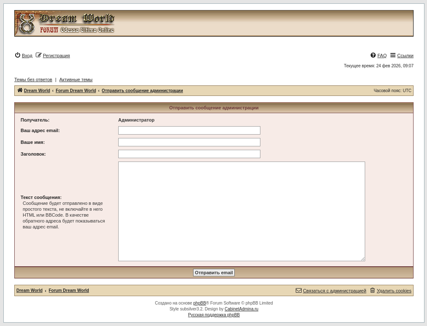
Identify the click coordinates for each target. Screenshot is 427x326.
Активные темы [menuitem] (76, 79)
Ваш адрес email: (40, 130)
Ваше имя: (33, 142)
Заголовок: (33, 153)
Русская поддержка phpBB (214, 315)
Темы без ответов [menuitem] (33, 79)
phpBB (200, 303)
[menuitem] (23, 55)
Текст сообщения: (41, 197)
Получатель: (35, 119)
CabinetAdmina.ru (241, 309)
